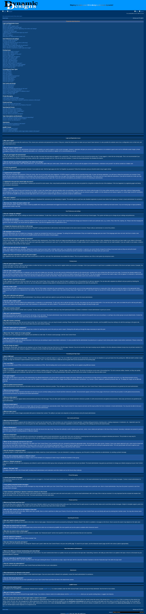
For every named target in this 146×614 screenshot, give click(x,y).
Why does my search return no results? (12, 110)
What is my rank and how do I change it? (13, 46)
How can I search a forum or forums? (12, 108)
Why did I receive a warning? (10, 62)
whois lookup (113, 599)
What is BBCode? (7, 70)
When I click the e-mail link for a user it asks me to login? (17, 48)
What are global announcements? (11, 76)
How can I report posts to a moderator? (12, 63)
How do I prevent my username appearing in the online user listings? (20, 28)
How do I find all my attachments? (11, 125)
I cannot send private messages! (11, 97)
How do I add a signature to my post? (12, 54)
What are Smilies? (7, 73)
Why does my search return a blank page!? (13, 111)
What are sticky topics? (8, 78)
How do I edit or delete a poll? (10, 58)
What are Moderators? (8, 86)
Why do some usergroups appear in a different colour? (16, 91)
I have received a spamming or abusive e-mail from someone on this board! (21, 100)
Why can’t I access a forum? (10, 59)
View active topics (18, 16)
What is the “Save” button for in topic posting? (14, 64)
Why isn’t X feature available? (10, 129)
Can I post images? (7, 74)
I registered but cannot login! (10, 31)
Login (4, 11)
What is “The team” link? (9, 93)
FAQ (136, 11)
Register (9, 11)
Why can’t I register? (8, 35)
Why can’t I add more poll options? (11, 56)
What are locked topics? (9, 79)
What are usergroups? (8, 87)
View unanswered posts (7, 16)
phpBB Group (47, 588)
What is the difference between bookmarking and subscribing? (18, 117)
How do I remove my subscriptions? (11, 120)
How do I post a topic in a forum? (11, 51)
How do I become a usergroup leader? (12, 90)
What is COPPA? (7, 34)
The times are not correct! (9, 41)
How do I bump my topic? (9, 67)
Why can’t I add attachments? (10, 60)
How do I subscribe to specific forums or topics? (14, 118)
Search (141, 11)
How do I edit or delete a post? (10, 52)
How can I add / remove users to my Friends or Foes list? (17, 105)
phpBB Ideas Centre (74, 594)
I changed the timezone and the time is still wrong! (15, 42)
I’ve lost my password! (8, 30)
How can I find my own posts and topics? (13, 113)
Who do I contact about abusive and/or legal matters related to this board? (21, 131)
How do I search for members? (10, 112)
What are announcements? (9, 77)
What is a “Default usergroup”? (10, 92)
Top (3, 145)
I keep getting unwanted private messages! (13, 98)
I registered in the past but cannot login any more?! (15, 32)
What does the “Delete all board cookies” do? (14, 36)
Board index (5, 18)
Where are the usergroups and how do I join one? (15, 88)
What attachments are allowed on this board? (14, 123)
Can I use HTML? (7, 72)
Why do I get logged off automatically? (12, 27)
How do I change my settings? (10, 40)
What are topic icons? (8, 81)
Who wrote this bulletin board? (10, 128)
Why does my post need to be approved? (13, 65)
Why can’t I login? (7, 24)
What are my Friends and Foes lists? (12, 103)
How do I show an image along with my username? (15, 45)
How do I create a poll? (8, 55)
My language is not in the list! (10, 44)
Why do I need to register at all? (11, 26)
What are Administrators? (9, 84)
